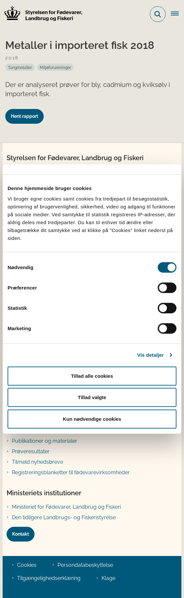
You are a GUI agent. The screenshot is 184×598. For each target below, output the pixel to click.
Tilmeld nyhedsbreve (37, 462)
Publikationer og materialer (44, 441)
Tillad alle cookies (92, 375)
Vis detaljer (150, 355)
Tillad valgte (92, 397)
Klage (108, 578)
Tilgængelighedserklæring (48, 578)
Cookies (26, 565)
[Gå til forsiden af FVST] (41, 14)
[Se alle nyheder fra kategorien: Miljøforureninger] (55, 67)
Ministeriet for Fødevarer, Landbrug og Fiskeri (66, 507)
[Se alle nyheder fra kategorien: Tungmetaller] (19, 67)
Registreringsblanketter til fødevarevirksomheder (71, 472)
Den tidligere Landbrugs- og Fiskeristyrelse (64, 517)
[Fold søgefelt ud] (158, 14)
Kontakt (20, 534)
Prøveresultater (31, 451)
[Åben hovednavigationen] (177, 14)
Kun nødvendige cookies (92, 418)
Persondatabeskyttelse (85, 565)
